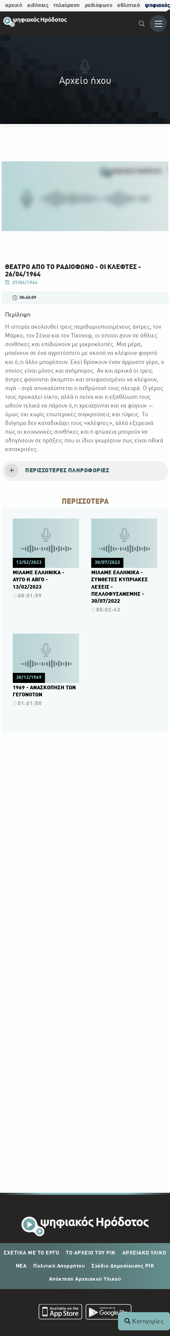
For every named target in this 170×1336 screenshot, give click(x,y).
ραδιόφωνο (98, 5)
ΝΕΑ (21, 1266)
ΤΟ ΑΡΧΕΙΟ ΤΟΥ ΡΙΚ (91, 1253)
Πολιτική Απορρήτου (59, 1266)
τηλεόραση (66, 5)
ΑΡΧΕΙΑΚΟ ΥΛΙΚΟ (144, 1253)
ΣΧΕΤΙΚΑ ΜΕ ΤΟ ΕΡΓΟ (31, 1253)
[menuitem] (142, 24)
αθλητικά (128, 5)
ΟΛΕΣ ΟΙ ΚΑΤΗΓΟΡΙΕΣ (5, 130)
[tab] (85, 471)
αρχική (13, 5)
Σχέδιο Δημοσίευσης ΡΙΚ (123, 1266)
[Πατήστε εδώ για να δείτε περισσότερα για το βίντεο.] (46, 560)
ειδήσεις (37, 5)
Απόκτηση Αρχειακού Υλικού (85, 1279)
